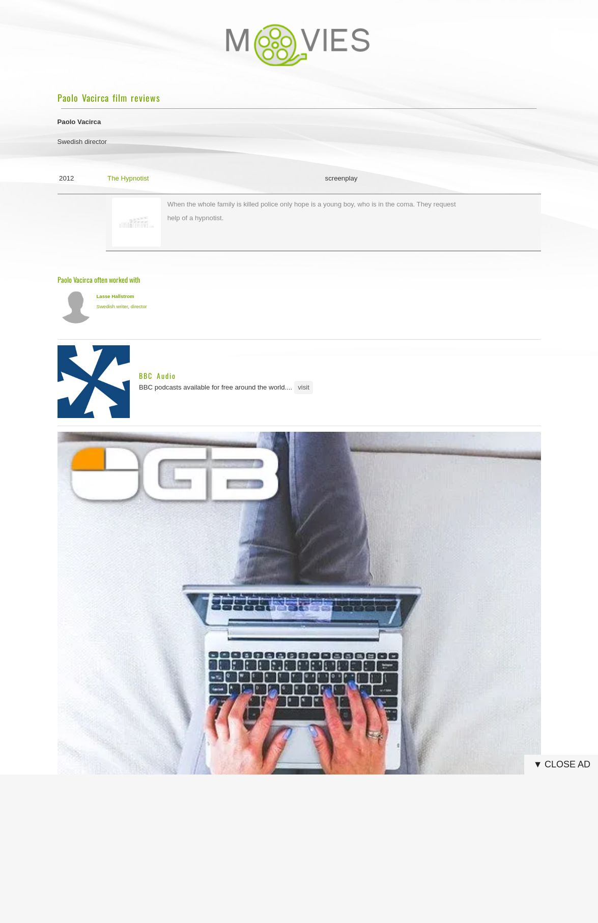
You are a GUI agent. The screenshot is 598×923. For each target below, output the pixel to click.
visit (303, 387)
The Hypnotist (128, 178)
